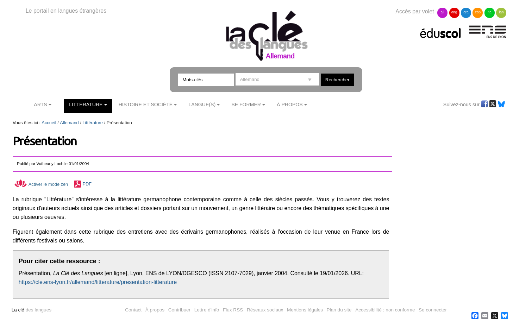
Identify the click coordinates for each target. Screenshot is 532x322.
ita (490, 12)
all (442, 12)
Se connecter (433, 309)
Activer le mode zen (41, 184)
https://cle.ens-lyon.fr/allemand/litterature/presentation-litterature (98, 282)
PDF (87, 184)
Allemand (69, 122)
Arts (40, 104)
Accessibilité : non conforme (385, 309)
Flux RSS (233, 309)
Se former (246, 104)
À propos (154, 309)
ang (454, 12)
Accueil (49, 122)
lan (501, 12)
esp (478, 12)
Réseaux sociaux (265, 309)
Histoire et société (146, 104)
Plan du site (339, 309)
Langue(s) (201, 104)
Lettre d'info (206, 309)
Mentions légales (305, 309)
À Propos (290, 104)
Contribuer (179, 309)
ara (465, 12)
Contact (133, 309)
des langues (31, 309)
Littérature (85, 104)
